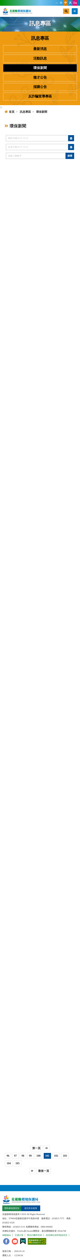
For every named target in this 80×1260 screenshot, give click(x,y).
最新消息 (40, 49)
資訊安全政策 (30, 1208)
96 (8, 1155)
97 (15, 1155)
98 (22, 1155)
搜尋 (69, 156)
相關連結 (6, 1235)
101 (47, 1155)
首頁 (9, 111)
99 (30, 1155)
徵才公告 (40, 77)
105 (18, 1163)
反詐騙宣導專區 (40, 96)
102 (56, 1155)
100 (38, 1155)
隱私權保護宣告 (11, 1208)
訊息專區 (25, 111)
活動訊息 (40, 58)
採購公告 (40, 87)
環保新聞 (40, 68)
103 (65, 1155)
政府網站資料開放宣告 (56, 1235)
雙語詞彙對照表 (34, 1235)
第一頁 (36, 1148)
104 (9, 1163)
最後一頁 (43, 1170)
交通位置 (19, 1235)
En (75, 2)
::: (57, 2)
